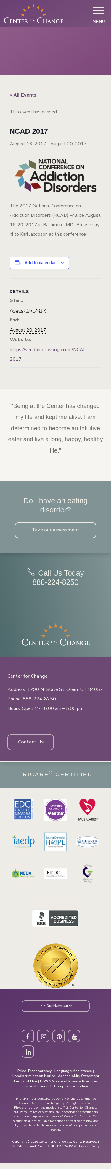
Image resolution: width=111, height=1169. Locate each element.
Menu (98, 21)
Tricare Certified (55, 778)
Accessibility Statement (78, 1081)
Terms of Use (25, 1086)
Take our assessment (55, 530)
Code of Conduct (37, 1092)
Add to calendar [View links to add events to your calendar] (40, 262)
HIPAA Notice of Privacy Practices (69, 1086)
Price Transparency (34, 1076)
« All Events (23, 95)
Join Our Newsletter (55, 1009)
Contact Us (32, 744)
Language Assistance (73, 1076)
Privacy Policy (89, 1152)
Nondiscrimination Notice (33, 1081)
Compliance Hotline (71, 1092)
